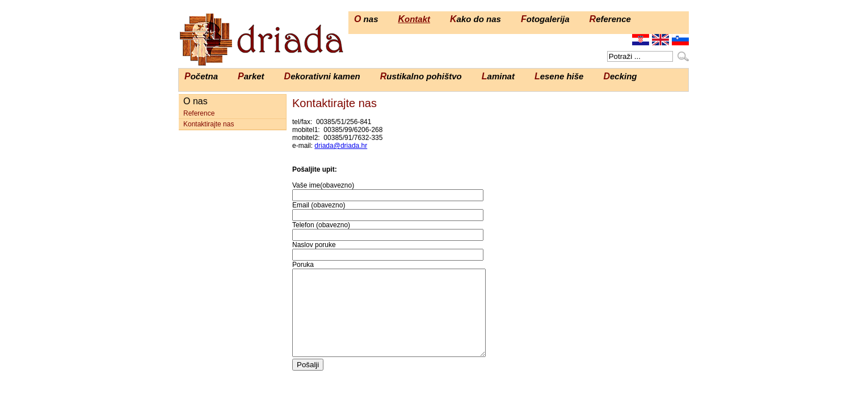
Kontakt (414, 19)
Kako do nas (475, 19)
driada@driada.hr (340, 146)
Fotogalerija (545, 19)
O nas (366, 19)
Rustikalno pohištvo (421, 76)
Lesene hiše (559, 76)
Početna (201, 76)
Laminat (498, 76)
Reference (610, 19)
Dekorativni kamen (322, 76)
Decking (620, 76)
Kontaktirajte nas (208, 124)
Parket (251, 76)
